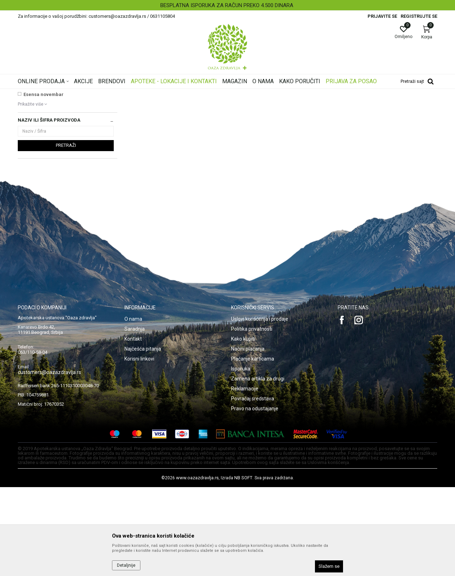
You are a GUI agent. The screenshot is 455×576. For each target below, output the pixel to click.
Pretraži (66, 234)
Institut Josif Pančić (45, 168)
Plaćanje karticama (252, 447)
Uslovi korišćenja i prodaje (259, 408)
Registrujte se (419, 16)
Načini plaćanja (247, 438)
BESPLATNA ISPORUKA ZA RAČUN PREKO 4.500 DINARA (226, 5)
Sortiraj (284, 104)
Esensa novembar (43, 183)
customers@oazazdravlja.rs (49, 461)
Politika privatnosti (251, 418)
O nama (133, 408)
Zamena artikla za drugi (257, 467)
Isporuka (240, 457)
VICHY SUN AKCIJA (44, 161)
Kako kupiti (243, 428)
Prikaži (346, 104)
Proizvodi (90, 93)
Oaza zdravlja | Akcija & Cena (46, 93)
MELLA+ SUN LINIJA (45, 175)
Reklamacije (244, 477)
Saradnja (134, 418)
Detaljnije (126, 565)
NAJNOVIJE (36, 153)
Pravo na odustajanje (254, 497)
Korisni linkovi (139, 447)
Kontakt (133, 428)
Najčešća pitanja (142, 438)
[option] (227, 5)
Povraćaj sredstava (252, 487)
